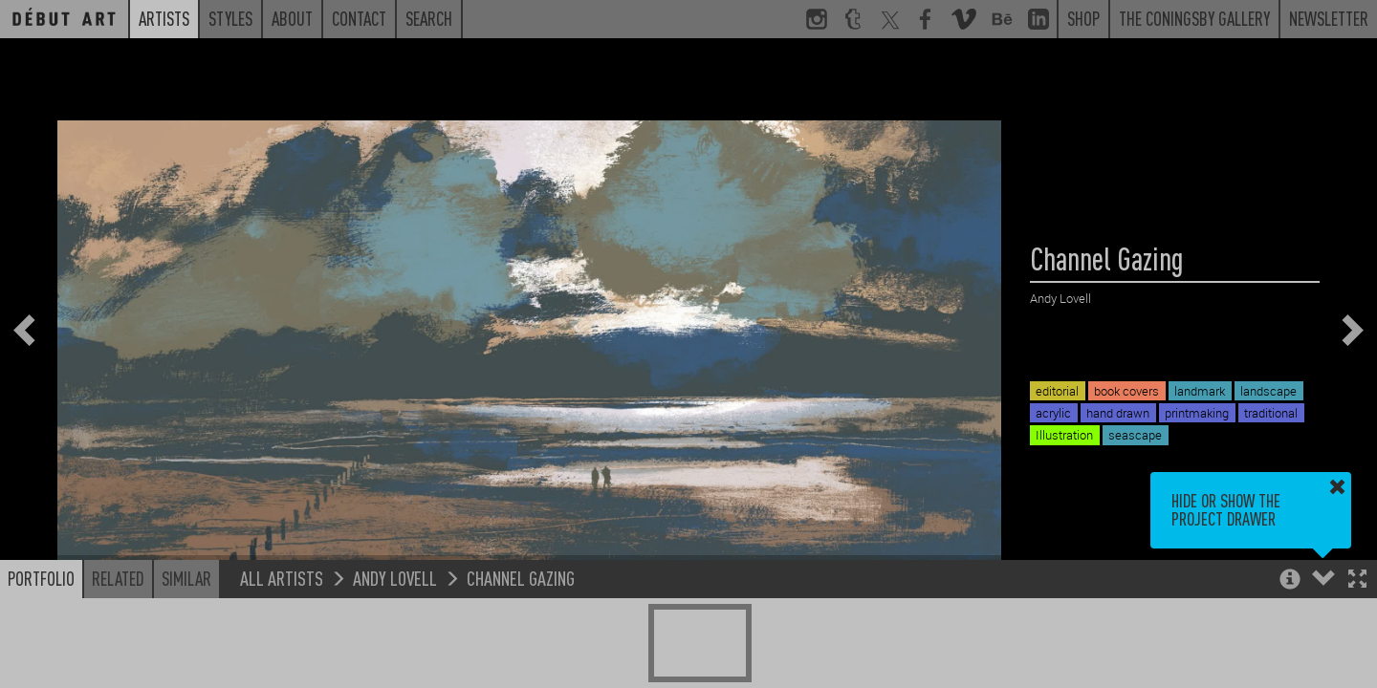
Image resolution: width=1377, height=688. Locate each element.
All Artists (281, 578)
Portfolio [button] (41, 578)
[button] (1357, 580)
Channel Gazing (521, 578)
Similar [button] (186, 578)
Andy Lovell (395, 578)
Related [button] (118, 578)
